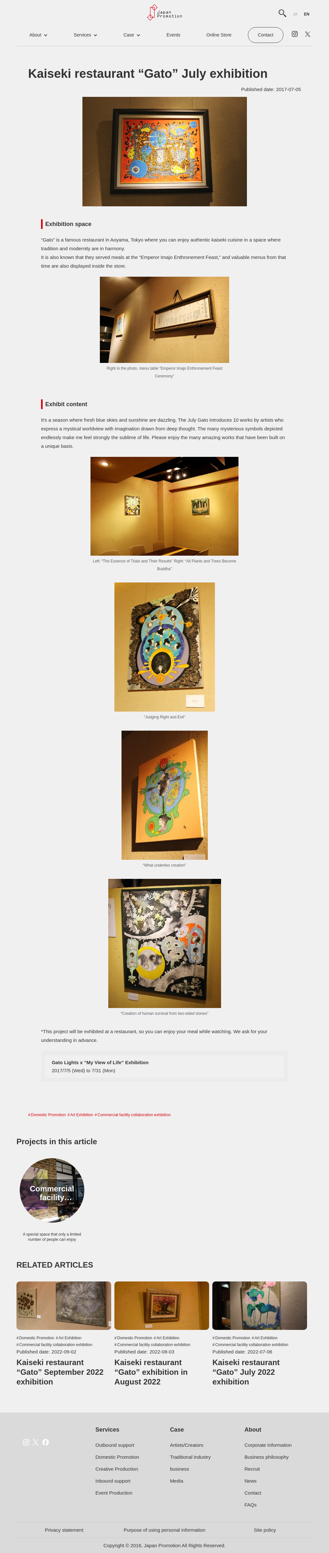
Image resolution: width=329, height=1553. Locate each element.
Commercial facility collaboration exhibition (134, 1115)
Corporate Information (268, 1445)
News (250, 1481)
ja (295, 14)
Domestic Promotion (48, 1115)
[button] (38, 35)
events (173, 34)
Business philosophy (266, 1457)
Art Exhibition (81, 1115)
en (306, 14)
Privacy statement (64, 1530)
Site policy (265, 1530)
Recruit (252, 1469)
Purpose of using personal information (165, 1530)
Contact (265, 34)
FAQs (250, 1504)
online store (219, 34)
